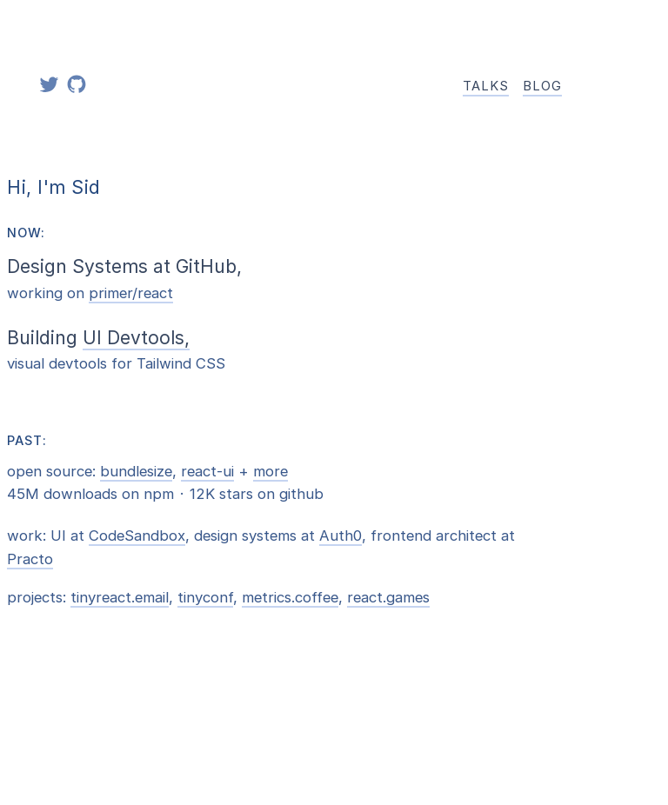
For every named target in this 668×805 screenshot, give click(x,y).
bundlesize (136, 471)
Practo (30, 559)
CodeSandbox (137, 535)
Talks (486, 86)
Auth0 (340, 535)
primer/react (131, 293)
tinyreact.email (119, 597)
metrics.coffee (290, 597)
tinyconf (205, 597)
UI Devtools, (136, 338)
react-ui (207, 471)
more (270, 471)
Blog (542, 86)
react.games (388, 597)
